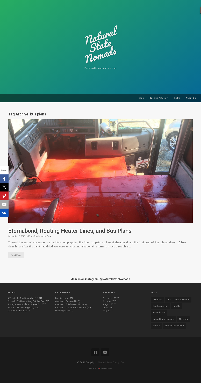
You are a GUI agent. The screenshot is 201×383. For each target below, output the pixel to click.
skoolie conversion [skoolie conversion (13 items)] (174, 325)
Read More (16, 255)
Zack (49, 236)
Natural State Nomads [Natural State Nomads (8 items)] (163, 319)
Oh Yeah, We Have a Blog (20, 301)
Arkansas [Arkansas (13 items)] (157, 299)
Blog (141, 98)
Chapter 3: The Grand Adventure (70, 307)
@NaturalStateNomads (115, 279)
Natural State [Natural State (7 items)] (159, 312)
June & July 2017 (16, 307)
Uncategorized (62, 310)
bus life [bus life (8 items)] (176, 306)
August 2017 (109, 304)
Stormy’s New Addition (19, 304)
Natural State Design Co (111, 362)
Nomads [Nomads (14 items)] (183, 319)
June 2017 (108, 307)
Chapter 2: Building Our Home (69, 304)
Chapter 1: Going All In (66, 301)
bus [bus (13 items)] (169, 299)
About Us (191, 98)
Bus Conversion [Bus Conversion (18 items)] (160, 306)
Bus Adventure (62, 298)
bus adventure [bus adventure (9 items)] (182, 299)
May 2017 (12, 310)
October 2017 (109, 301)
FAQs (177, 98)
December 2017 (111, 298)
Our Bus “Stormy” (159, 98)
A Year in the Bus (16, 298)
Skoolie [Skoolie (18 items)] (156, 325)
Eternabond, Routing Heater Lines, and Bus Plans (71, 230)
